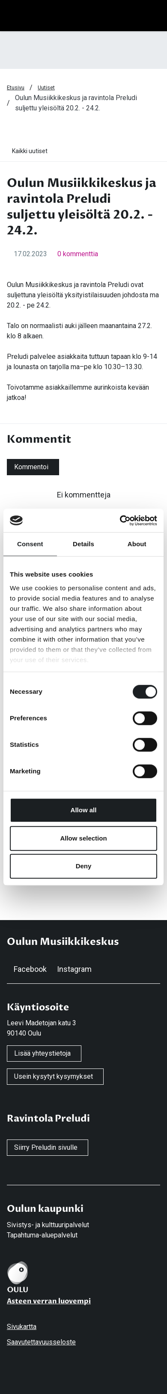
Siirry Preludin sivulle (46, 1147)
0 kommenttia (77, 254)
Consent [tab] (30, 544)
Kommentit (39, 439)
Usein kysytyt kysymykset (53, 1076)
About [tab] (137, 544)
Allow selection (83, 838)
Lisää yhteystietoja (42, 1053)
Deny (84, 866)
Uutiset (46, 87)
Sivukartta (21, 1327)
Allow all (84, 810)
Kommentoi (31, 467)
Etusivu (15, 87)
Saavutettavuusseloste (41, 1342)
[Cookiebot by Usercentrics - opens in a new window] (120, 520)
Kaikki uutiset (30, 151)
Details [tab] (83, 544)
